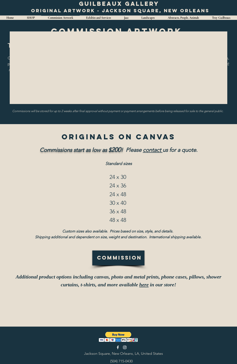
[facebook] (117, 347)
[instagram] (124, 347)
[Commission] (118, 258)
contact (152, 150)
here (144, 285)
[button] (118, 336)
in (151, 285)
